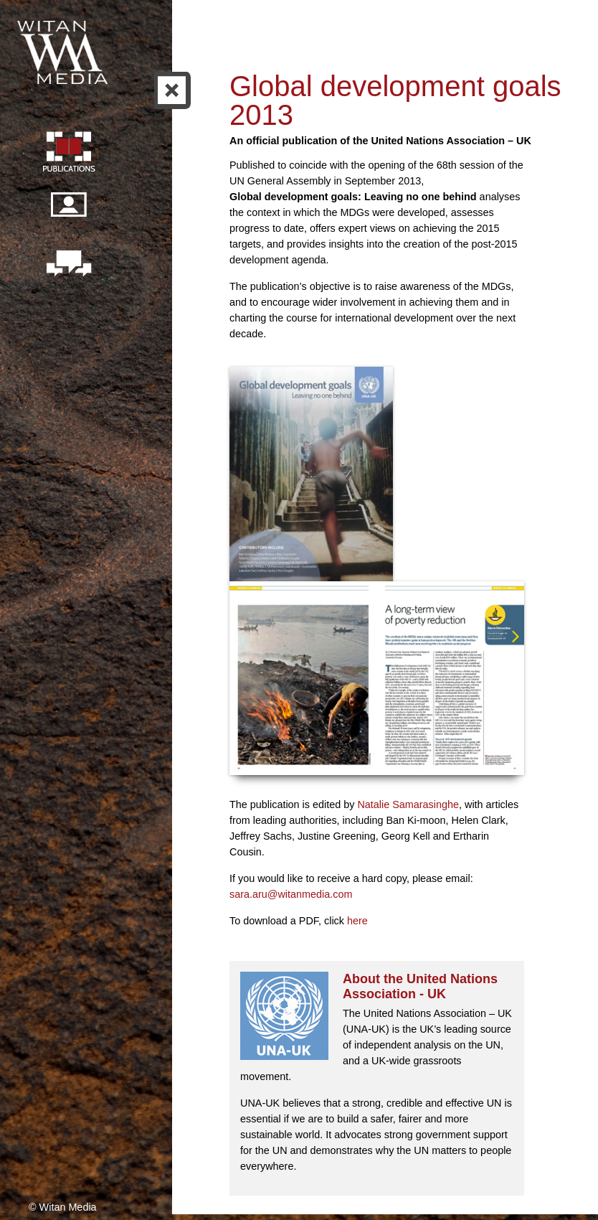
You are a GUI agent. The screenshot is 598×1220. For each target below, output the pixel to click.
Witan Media (63, 50)
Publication (68, 153)
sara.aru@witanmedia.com (290, 894)
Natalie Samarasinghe (408, 804)
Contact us (68, 264)
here (357, 920)
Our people (68, 212)
